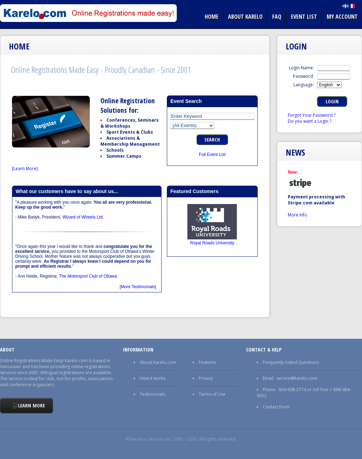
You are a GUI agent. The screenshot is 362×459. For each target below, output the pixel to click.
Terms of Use (212, 394)
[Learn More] (25, 168)
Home (211, 17)
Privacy (206, 378)
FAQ (276, 17)
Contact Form (276, 407)
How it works (152, 378)
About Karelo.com (158, 362)
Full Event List (212, 154)
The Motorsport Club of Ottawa (88, 276)
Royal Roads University (212, 242)
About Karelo (245, 17)
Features (207, 362)
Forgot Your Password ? (311, 115)
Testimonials (152, 394)
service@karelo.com (296, 378)
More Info (297, 215)
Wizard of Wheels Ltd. (83, 217)
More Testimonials (138, 286)
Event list (304, 17)
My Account (342, 17)
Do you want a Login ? (309, 121)
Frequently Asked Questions (291, 362)
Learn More (31, 405)
